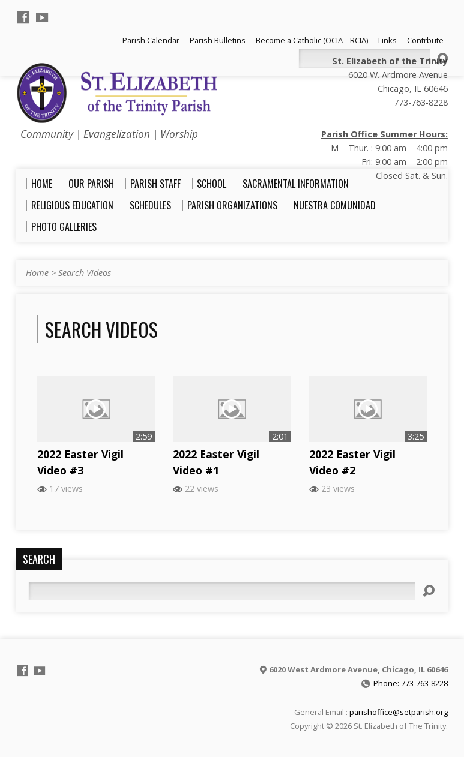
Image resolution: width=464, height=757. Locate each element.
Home (37, 272)
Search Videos (84, 272)
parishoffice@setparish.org (398, 712)
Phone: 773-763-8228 (410, 683)
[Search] (221, 591)
